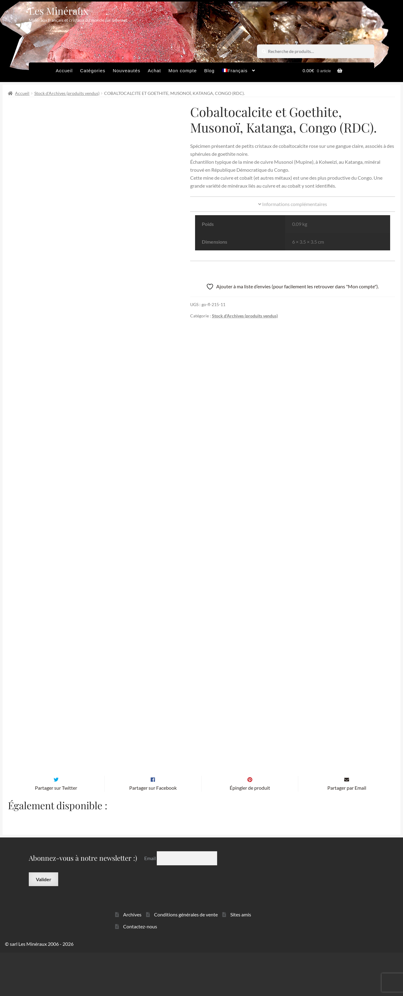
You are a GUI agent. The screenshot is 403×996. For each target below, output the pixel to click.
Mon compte (182, 70)
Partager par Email (346, 831)
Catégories (92, 70)
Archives (132, 958)
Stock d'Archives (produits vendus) (67, 93)
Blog (209, 70)
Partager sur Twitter (56, 831)
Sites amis (240, 958)
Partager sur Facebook (153, 831)
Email (150, 901)
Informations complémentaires (292, 204)
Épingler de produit (250, 831)
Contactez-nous (140, 970)
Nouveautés (126, 70)
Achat (154, 70)
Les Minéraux (59, 10)
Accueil (64, 70)
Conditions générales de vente (186, 958)
